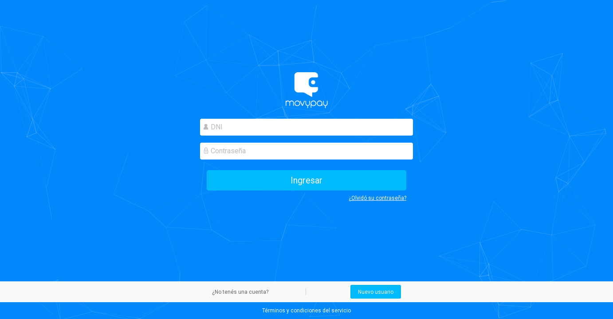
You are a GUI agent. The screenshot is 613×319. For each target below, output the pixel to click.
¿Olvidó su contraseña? (377, 198)
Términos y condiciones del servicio (306, 310)
